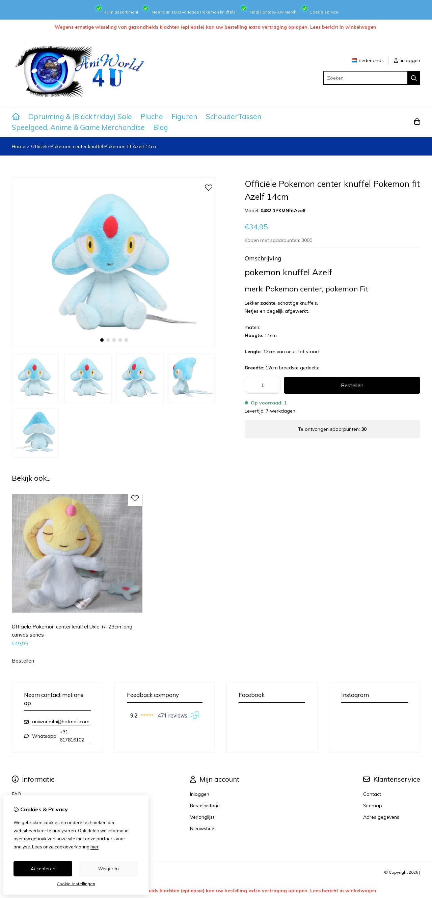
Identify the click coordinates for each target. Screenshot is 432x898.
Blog (160, 127)
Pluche (151, 116)
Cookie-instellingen (76, 883)
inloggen (407, 60)
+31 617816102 (72, 736)
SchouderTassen (234, 116)
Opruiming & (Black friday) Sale (80, 116)
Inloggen (199, 794)
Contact (372, 794)
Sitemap (372, 806)
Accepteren (43, 868)
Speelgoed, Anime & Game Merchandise (78, 127)
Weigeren (108, 868)
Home (18, 146)
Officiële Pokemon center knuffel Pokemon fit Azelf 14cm (94, 146)
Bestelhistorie (205, 806)
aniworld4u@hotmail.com (60, 722)
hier (94, 846)
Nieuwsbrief (203, 828)
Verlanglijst (202, 817)
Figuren (184, 116)
